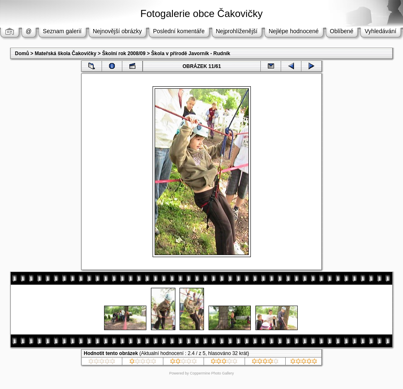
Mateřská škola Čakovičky (66, 53)
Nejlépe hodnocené (294, 31)
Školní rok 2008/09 (124, 53)
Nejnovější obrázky (117, 31)
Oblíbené (342, 31)
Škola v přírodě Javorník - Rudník (191, 53)
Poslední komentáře (179, 31)
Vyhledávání (380, 31)
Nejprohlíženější (236, 31)
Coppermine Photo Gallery (212, 373)
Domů (22, 53)
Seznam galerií (62, 31)
